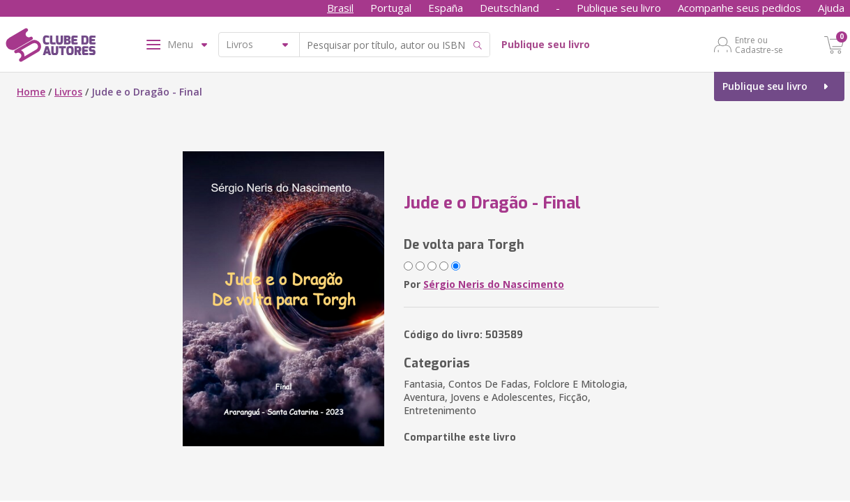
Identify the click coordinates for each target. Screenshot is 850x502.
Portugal (390, 8)
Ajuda (831, 8)
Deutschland (509, 8)
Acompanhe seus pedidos (739, 8)
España (445, 8)
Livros (68, 91)
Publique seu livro (619, 8)
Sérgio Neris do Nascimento (493, 284)
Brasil (340, 8)
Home (31, 91)
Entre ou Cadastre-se (759, 44)
